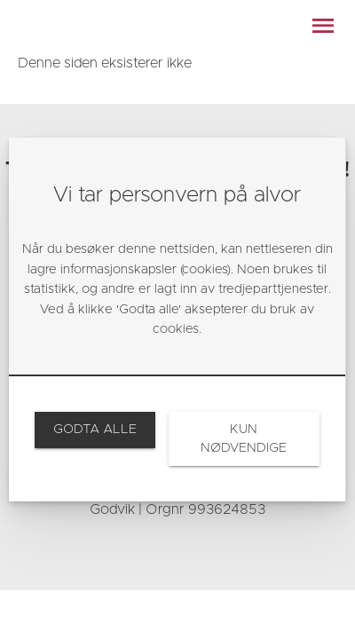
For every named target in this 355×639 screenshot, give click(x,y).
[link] (94, 429)
